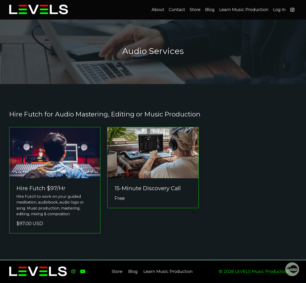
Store (195, 9)
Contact (177, 9)
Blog (210, 9)
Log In (279, 9)
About (158, 9)
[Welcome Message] (292, 269)
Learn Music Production (243, 9)
